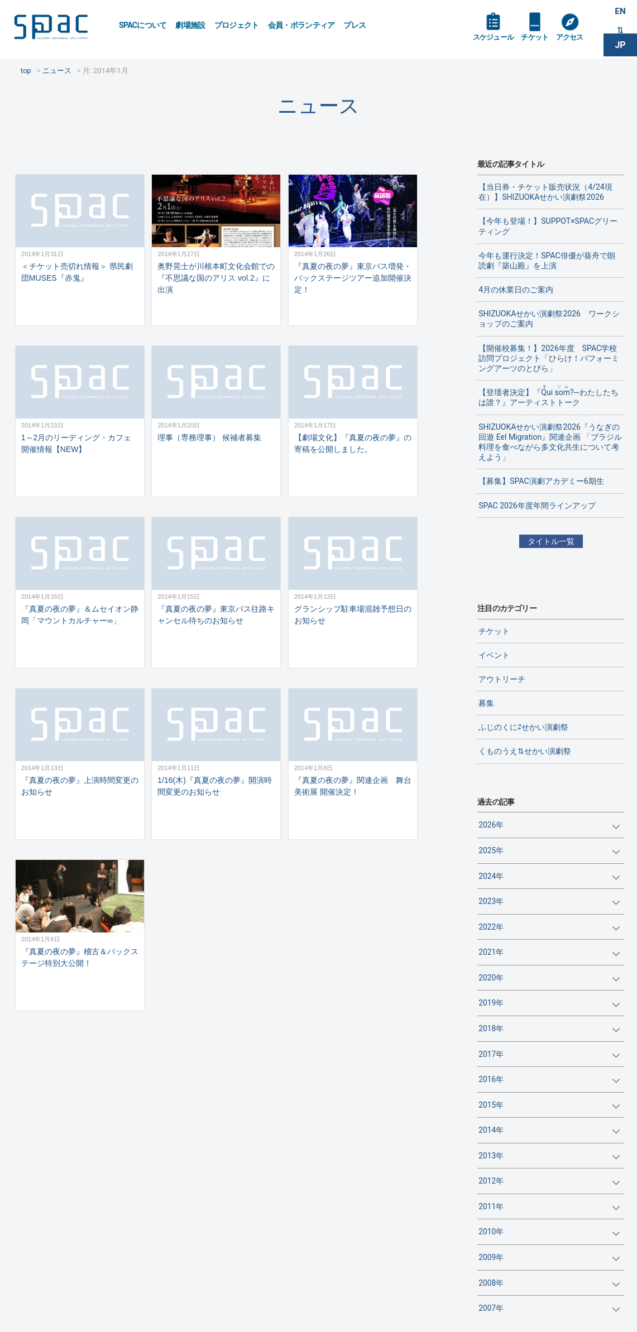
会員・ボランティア (301, 25)
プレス (354, 25)
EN (620, 12)
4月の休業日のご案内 (515, 289)
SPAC (58, 28)
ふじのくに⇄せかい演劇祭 (523, 727)
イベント (494, 655)
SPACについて (142, 25)
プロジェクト (236, 25)
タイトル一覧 (551, 541)
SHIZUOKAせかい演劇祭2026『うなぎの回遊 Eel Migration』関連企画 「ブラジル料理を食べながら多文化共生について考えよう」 (549, 442)
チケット (538, 40)
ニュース (318, 105)
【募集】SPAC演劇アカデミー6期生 (541, 481)
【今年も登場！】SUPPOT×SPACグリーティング (547, 226)
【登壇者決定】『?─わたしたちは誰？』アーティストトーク (548, 395)
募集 (486, 703)
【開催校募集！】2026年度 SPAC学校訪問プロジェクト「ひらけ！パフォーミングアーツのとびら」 (548, 358)
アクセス (575, 40)
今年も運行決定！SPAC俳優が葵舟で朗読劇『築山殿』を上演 (546, 260)
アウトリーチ (501, 679)
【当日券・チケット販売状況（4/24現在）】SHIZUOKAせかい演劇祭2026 (545, 191)
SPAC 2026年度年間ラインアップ (536, 505)
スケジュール (494, 40)
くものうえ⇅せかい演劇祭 (524, 751)
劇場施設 (190, 25)
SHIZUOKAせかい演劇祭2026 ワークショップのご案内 (549, 318)
